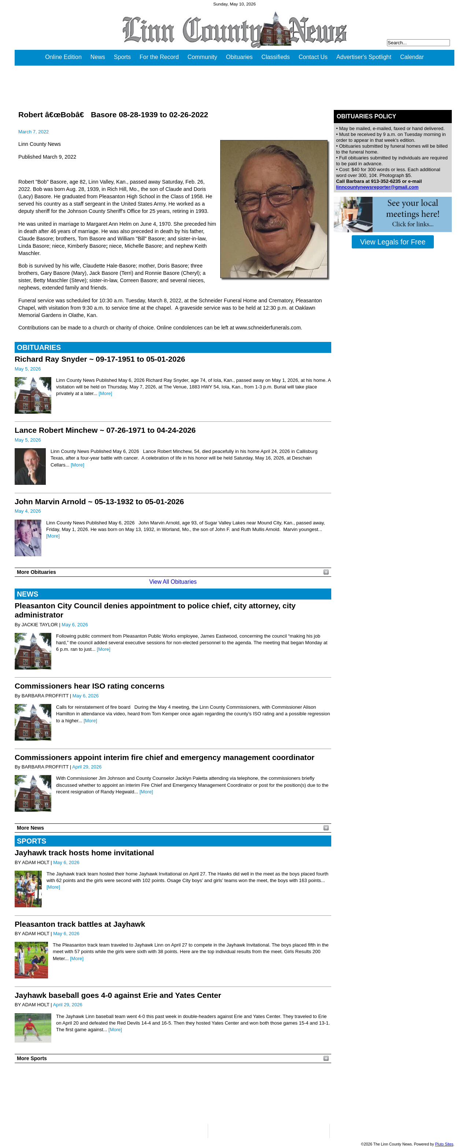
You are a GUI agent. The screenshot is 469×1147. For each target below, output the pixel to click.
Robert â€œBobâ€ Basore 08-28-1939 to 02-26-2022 (113, 114)
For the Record (159, 57)
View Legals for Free (392, 242)
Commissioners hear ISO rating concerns (90, 686)
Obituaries (239, 57)
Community (202, 57)
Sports (122, 57)
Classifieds (276, 57)
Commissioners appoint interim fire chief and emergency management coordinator (164, 757)
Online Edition (63, 57)
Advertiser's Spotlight (363, 57)
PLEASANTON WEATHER (173, 1093)
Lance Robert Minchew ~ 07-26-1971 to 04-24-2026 (105, 430)
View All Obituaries (173, 582)
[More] (105, 393)
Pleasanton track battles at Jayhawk (80, 924)
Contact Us (313, 57)
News (98, 57)
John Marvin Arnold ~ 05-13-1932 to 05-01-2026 (99, 501)
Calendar (412, 57)
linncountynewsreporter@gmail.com (377, 187)
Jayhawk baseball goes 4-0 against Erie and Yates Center (118, 995)
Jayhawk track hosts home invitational (84, 852)
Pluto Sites (444, 1144)
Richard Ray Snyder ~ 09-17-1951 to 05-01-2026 (100, 359)
